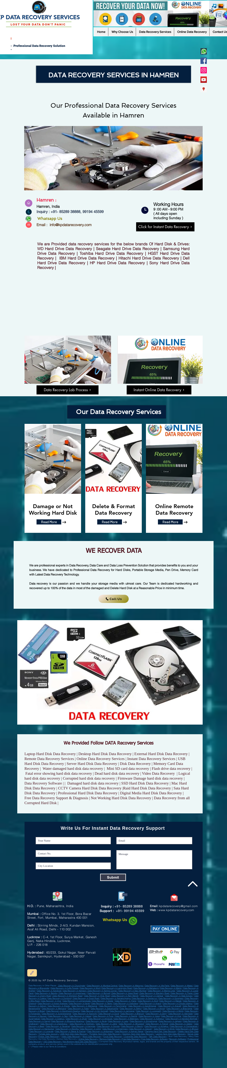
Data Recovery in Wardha (147, 1053)
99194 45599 (92, 212)
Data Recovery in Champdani (108, 1050)
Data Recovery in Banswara (54, 1059)
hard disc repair (51, 1063)
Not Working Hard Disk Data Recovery (80, 1041)
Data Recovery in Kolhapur (152, 1018)
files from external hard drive (97, 1060)
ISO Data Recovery (53, 1041)
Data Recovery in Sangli (39, 1021)
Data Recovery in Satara (180, 1023)
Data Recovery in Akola (96, 1021)
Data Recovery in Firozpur (56, 1052)
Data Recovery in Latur (118, 1021)
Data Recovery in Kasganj (138, 1058)
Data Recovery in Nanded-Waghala (181, 1018)
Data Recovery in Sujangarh (94, 1058)
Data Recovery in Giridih (95, 1049)
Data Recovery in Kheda (59, 1006)
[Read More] (49, 522)
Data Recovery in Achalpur (38, 1050)
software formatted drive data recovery (86, 1064)
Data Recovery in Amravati (100, 1018)
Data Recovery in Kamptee (83, 1026)
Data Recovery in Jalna (106, 1023)
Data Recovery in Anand (150, 1003)
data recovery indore (157, 1063)
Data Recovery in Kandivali (49, 990)
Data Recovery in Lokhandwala (77, 1001)
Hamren (132, 115)
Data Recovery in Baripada (69, 1052)
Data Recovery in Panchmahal (112, 1006)
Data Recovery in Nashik (126, 1016)
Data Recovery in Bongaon (124, 1052)
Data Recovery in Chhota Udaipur (178, 1003)
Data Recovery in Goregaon (171, 998)
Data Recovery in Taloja (101, 1003)
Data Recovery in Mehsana (54, 1008)
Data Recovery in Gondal (51, 1050)
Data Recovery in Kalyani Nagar (129, 1031)
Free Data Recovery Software (154, 1039)
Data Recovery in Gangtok (163, 1058)
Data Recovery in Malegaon (126, 1018)
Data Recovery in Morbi (173, 1011)
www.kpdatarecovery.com (176, 910)
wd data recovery (65, 1060)
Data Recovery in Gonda (122, 1049)
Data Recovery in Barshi (132, 1026)
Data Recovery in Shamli (106, 1053)
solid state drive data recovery (102, 1066)
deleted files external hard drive (98, 1063)
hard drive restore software (102, 1061)
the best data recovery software (124, 1064)
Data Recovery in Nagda (41, 1059)
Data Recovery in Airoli (148, 1001)
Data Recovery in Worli (90, 988)
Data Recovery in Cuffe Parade (65, 988)
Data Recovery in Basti (58, 1049)
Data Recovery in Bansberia (154, 1055)
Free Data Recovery (130, 1039)
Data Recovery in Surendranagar (56, 1013)
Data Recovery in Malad (182, 985)
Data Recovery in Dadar (103, 1001)
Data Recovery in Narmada (180, 1013)
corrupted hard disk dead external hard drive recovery (122, 1061)
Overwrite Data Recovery (135, 1036)
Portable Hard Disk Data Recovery (106, 1034)
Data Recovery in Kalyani (150, 1058)
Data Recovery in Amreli (51, 1055)
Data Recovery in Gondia (108, 1026)
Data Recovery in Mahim (171, 988)
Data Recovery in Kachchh (85, 1013)
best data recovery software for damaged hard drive (132, 1060)
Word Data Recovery (92, 1036)
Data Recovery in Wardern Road (154, 993)
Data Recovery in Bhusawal (131, 1023)
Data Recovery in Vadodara (125, 1003)
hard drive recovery (150, 1060)
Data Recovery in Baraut (55, 1056)
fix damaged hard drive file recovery (115, 1063)
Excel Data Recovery (112, 1036)
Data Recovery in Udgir (67, 1056)
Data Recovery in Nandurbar (146, 1050)
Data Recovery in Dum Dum (45, 1049)
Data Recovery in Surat (108, 1013)
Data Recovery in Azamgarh (161, 1050)
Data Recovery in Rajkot (131, 1008)
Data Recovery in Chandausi (108, 1049)
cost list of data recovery (71, 1064)
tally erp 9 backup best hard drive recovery (48, 1061)
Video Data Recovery (71, 1036)
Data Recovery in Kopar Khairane (53, 1003)
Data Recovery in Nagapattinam (144, 1056)
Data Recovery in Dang (156, 1013)
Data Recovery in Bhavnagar (179, 1008)
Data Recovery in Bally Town (135, 1049)
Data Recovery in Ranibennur (160, 1053)
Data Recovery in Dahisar (151, 995)
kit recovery (158, 1060)
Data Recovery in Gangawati (78, 1055)
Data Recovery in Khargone (133, 1053)
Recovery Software (177, 1039)
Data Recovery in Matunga (131, 985)
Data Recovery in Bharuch (132, 1013)
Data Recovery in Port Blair (37, 1053)
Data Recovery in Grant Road (86, 998)
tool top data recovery (85, 1066)
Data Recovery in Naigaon (75, 990)
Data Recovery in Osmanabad (79, 1050)
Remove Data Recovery (110, 1039)
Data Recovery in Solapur (53, 1018)
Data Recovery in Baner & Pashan (70, 1031)
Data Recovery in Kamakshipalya (116, 998)
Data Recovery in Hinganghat (80, 1058)
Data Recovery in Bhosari (187, 1029)
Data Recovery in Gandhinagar (142, 1006)
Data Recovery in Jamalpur (116, 1055)
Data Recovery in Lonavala (41, 1031)
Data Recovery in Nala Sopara (179, 995)
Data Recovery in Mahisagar (84, 1006)
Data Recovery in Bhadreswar (108, 1058)
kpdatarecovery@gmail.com (178, 906)
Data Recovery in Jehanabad (104, 1056)
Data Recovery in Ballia (141, 1055)
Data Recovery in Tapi (58, 1016)
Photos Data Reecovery (49, 1036)
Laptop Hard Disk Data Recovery (171, 1034)
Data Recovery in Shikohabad (79, 1053)
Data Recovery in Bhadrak (64, 1053)
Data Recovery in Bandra (46, 993)
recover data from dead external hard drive (146, 1061)
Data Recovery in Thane (182, 993)
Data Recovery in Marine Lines (161, 990)
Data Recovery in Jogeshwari (72, 993)
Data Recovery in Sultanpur (51, 1053)
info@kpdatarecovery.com (71, 224)
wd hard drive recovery (89, 1061)
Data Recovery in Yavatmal (58, 1026)
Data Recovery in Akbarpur (93, 1050)
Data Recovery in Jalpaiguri (93, 1053)
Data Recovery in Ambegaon (100, 1031)
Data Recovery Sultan (91, 1055)
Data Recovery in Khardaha (156, 1052)
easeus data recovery (59, 1064)
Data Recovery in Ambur (83, 1049)
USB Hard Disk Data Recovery (74, 1034)
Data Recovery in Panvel (157, 1023)
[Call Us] (114, 599)
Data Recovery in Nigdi (164, 1029)
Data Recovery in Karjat (79, 1003)
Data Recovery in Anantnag (97, 1052)
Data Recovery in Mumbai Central (102, 985)
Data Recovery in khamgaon (115, 1029)
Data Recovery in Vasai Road (124, 993)
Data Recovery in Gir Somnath (94, 1011)
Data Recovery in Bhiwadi (130, 1055)
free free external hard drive (111, 1060)
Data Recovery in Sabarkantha (104, 1008)
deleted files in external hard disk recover (80, 1060)
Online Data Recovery (89, 1039)
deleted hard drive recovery (139, 1064)
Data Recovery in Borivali (98, 993)
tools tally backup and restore (53, 1060)
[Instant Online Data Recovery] (159, 389)
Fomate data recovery (49, 1034)
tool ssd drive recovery (65, 1061)
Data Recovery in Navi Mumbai (132, 990)
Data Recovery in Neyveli (39, 1055)
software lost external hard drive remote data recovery (138, 1063)
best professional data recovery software (43, 1064)
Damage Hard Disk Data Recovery (161, 1031)
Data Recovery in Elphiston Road (67, 995)
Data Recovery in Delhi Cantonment (40, 1052)
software (40, 1066)
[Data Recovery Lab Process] (68, 389)
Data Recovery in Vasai (149, 1016)
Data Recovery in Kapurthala (68, 1059)
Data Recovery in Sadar (130, 1056)
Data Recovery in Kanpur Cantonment (140, 1052)
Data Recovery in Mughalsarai (84, 1052)
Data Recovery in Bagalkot (64, 1050)
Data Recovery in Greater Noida (64, 1058)
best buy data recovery (85, 1063)
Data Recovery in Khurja (133, 1050)
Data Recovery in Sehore (111, 1052)
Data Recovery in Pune (103, 1016)
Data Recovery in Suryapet (64, 1055)
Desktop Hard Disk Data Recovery (138, 1034)
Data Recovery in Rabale (170, 1001)
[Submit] (113, 877)
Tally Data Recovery (158, 1036)
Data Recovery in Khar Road (97, 995)
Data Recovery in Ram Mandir (124, 995)
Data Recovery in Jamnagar (122, 1011)
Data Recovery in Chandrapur (54, 1023)
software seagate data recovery (71, 1066)
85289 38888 (69, 212)
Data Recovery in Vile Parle (157, 985)
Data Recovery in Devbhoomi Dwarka (63, 1011)
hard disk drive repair (164, 1064)
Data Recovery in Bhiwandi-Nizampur (68, 1021)
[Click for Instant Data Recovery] (165, 226)
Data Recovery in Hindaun (103, 1055)
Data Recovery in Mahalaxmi (146, 988)
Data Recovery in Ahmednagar (143, 1021)
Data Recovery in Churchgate (71, 985)
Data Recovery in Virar (51, 1001)
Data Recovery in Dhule (76, 1018)
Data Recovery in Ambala (118, 1056)
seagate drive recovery (77, 1061)
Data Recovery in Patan (78, 1008)
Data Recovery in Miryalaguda (42, 1056)
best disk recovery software (117, 1066)
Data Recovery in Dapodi (140, 1029)
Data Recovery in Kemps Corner (102, 990)
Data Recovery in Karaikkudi (119, 1053)
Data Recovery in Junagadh (148, 1011)
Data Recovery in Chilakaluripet (123, 1058)
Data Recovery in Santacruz (145, 998)
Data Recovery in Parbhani (82, 1023)
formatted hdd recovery (164, 1061)
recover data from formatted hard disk (106, 1064)
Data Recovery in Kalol (148, 1049)
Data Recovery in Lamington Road (117, 988)
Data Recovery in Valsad (70, 1049)
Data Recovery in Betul (79, 1056)
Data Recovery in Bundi (91, 1056)
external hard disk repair (153, 1064)
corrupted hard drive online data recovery (53, 1066)
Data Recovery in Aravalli (169, 1006)
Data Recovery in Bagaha (160, 1049)
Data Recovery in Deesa (121, 1050)
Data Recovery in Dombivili (59, 998)
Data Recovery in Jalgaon (170, 1021)
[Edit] (32, 972)
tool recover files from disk (71, 1063)
